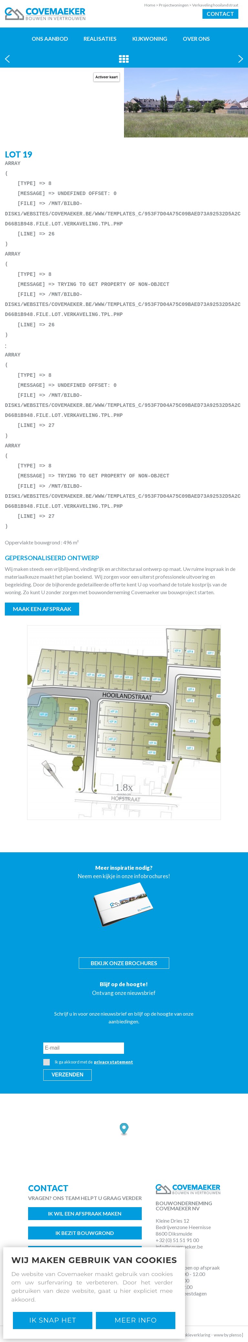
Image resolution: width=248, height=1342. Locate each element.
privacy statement (113, 1061)
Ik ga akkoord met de (88, 1062)
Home (151, 5)
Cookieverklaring (194, 1334)
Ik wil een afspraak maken (84, 1213)
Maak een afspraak (42, 609)
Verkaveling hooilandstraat (215, 5)
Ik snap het (52, 1320)
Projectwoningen (175, 5)
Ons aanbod (50, 38)
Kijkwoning (149, 38)
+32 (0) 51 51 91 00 (177, 1240)
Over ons (196, 38)
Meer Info (136, 1320)
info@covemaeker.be (179, 1246)
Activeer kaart (107, 77)
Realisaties (100, 38)
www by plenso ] (228, 1334)
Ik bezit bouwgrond (85, 1233)
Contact (220, 13)
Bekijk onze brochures (124, 963)
